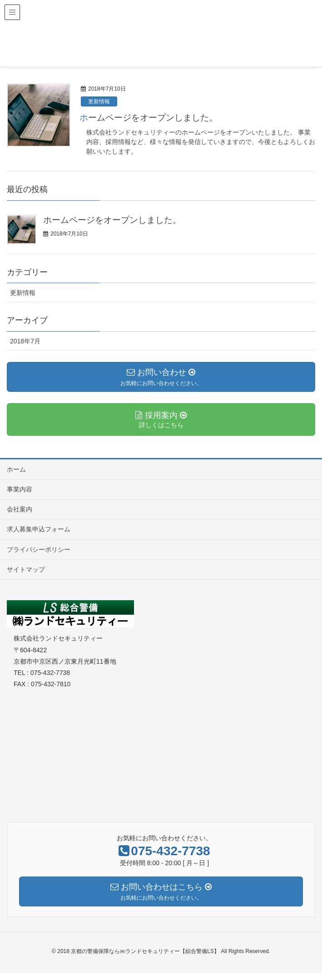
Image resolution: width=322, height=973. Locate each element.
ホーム (16, 469)
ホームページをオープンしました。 (148, 117)
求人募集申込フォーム (38, 529)
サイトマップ (26, 569)
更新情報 (99, 101)
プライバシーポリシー (38, 549)
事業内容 (19, 489)
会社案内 (19, 509)
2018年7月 (25, 341)
